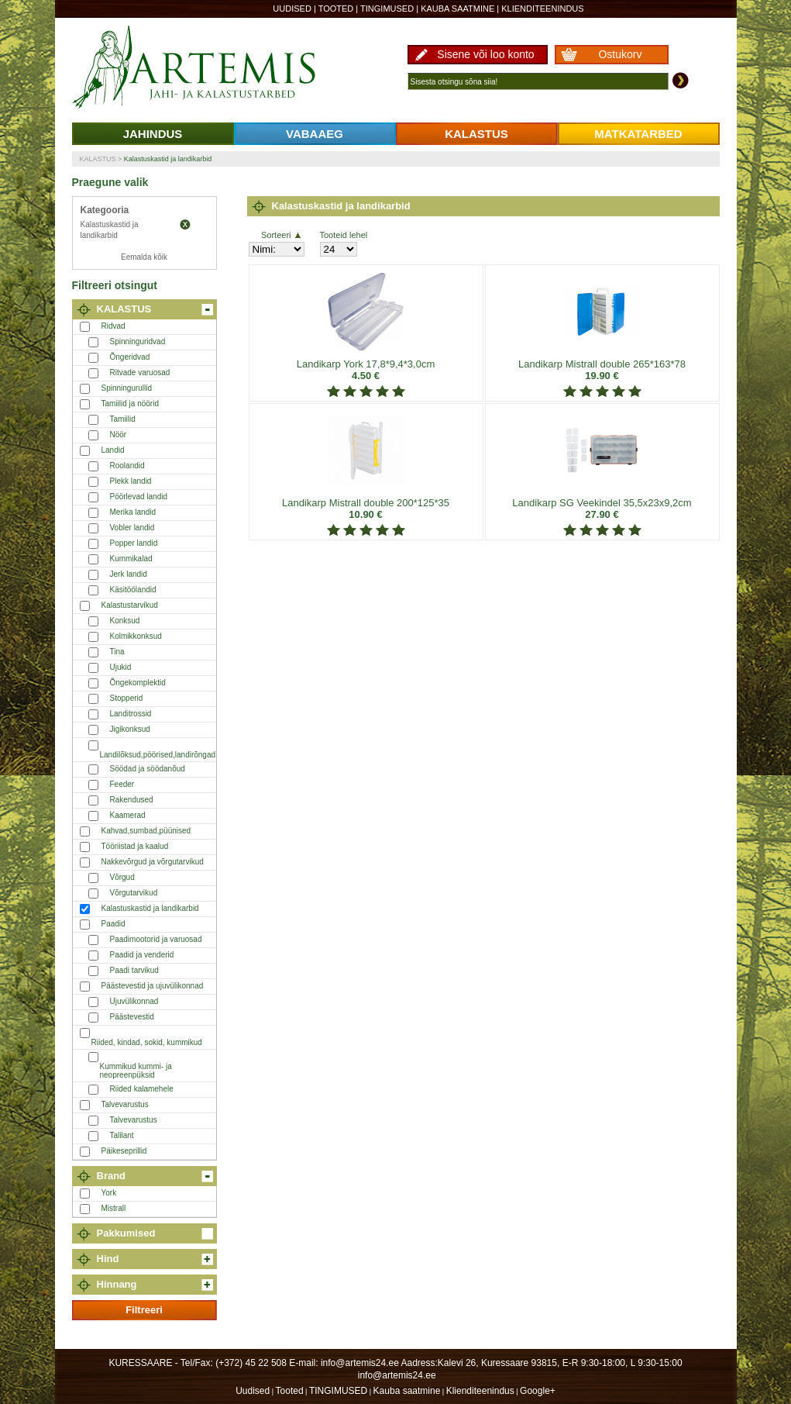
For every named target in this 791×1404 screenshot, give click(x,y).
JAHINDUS (153, 133)
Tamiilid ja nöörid (130, 403)
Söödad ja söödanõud (147, 768)
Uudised (292, 8)
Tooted (336, 8)
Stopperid (126, 698)
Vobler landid (132, 527)
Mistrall (113, 1208)
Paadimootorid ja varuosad (156, 939)
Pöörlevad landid (139, 496)
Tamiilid (123, 419)
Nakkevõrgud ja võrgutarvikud (152, 861)
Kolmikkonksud (136, 636)
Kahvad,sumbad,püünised (146, 830)
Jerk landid (128, 574)
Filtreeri (144, 1310)
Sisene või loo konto (485, 54)
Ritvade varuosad (140, 372)
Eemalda (185, 224)
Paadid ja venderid (142, 954)
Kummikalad (131, 558)
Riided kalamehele (142, 1089)
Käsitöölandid (133, 589)
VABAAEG (314, 133)
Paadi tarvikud (134, 970)
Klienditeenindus (542, 8)
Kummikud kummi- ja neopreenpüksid (136, 1070)
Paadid (113, 923)
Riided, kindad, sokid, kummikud (146, 1042)
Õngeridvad (130, 357)
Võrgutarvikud (134, 892)
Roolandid (127, 465)
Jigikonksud (130, 729)
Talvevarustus (125, 1104)
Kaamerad (128, 815)
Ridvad (113, 326)
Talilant (122, 1135)
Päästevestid (132, 1016)
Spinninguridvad (138, 341)
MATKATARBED (638, 133)
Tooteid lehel (344, 235)
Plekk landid (131, 481)
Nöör (118, 434)
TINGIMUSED (387, 8)
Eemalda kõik (144, 257)
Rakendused (131, 799)
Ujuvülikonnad (134, 1001)
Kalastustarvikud (129, 605)
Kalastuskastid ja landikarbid (168, 159)
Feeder (122, 784)
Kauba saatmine (457, 8)
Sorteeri (281, 235)
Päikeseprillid (124, 1151)
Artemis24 (211, 68)
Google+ (537, 1390)
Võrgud (122, 877)
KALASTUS (476, 133)
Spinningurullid (127, 388)
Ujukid (121, 667)
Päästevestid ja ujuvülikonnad (152, 985)
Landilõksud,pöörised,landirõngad (158, 754)
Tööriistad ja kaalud (135, 846)
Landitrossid (131, 713)
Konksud (125, 620)
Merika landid (133, 512)
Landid (113, 450)
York (109, 1192)
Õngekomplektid (138, 682)
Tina (117, 651)
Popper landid (134, 543)
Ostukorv (619, 54)
